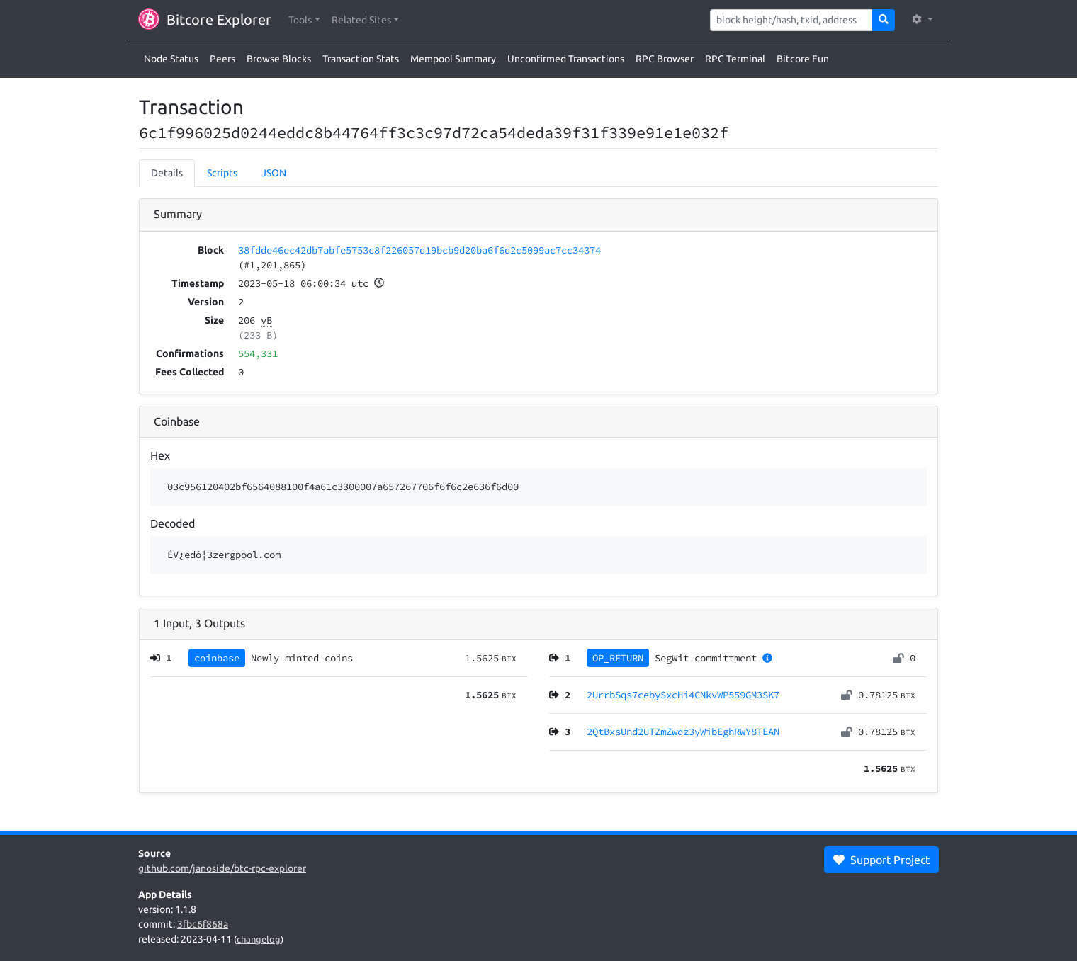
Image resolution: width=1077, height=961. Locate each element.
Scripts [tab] (222, 172)
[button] (304, 20)
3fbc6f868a (202, 924)
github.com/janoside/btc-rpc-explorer (222, 868)
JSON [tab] (273, 172)
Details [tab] (167, 172)
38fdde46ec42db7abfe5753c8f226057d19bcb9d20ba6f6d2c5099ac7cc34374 (419, 250)
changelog (259, 939)
